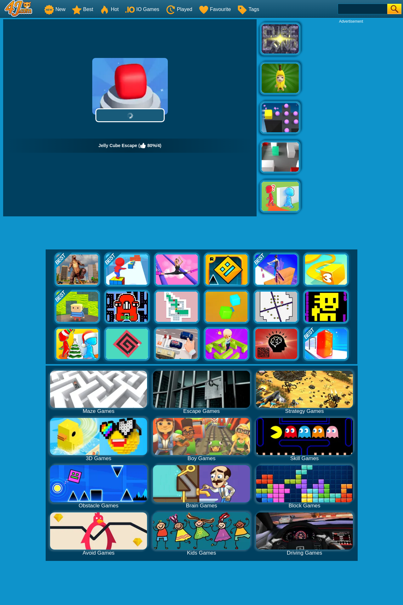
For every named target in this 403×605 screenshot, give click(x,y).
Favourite (215, 9)
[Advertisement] (351, 118)
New (54, 9)
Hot (109, 9)
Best (82, 9)
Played (179, 9)
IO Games (142, 9)
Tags (248, 9)
